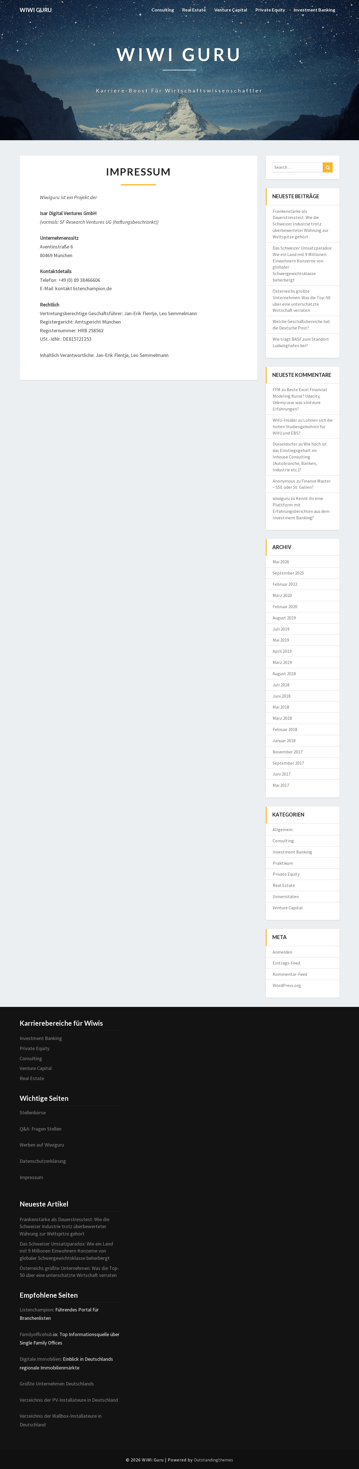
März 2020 (282, 595)
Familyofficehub (36, 1334)
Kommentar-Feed (290, 974)
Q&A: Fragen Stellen (40, 1129)
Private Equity (270, 9)
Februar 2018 (285, 729)
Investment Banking (314, 9)
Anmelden (282, 952)
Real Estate (194, 9)
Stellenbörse (33, 1112)
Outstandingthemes (213, 1460)
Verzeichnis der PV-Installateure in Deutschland (69, 1400)
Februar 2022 (285, 584)
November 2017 (288, 752)
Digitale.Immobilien (40, 1359)
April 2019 (282, 651)
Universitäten (286, 896)
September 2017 (288, 763)
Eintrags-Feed (286, 963)
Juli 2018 (281, 685)
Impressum (31, 1177)
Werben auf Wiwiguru (42, 1144)
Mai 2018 (281, 707)
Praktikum (283, 863)
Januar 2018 (284, 740)
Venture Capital (230, 9)
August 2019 (284, 618)
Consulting (162, 9)
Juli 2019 (281, 629)
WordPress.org (287, 985)
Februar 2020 (285, 606)
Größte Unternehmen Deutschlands (57, 1383)
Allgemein (283, 829)
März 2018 (282, 718)
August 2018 (284, 673)
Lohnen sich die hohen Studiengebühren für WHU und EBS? (303, 426)
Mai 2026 (281, 561)
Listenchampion (36, 1309)
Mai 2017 (281, 785)
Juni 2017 (282, 774)
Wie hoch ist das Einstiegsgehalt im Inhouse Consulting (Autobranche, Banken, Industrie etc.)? (300, 456)
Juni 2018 (282, 696)
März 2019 (282, 662)
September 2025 (288, 573)
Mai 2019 (281, 640)
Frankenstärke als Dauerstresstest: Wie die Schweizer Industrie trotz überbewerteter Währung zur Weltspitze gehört (300, 223)
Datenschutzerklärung (43, 1161)
